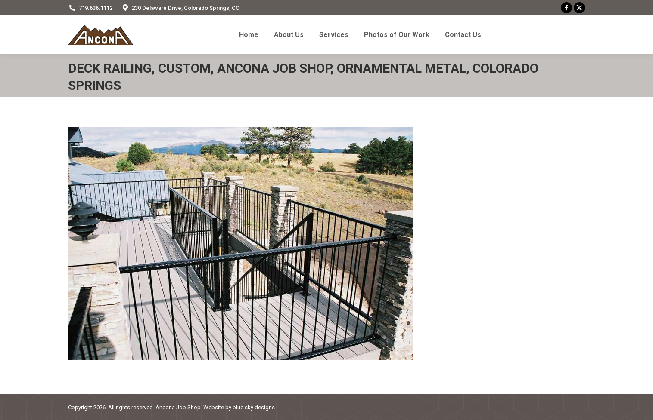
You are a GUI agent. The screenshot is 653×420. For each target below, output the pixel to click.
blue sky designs (254, 407)
